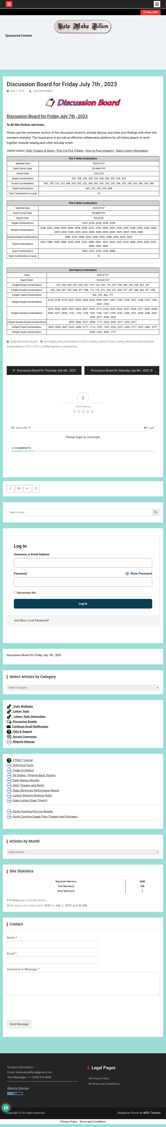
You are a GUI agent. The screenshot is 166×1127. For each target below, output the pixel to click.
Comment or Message (23, 969)
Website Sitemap (21, 741)
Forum (83, 341)
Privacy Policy (100, 1078)
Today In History (20, 770)
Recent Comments (22, 736)
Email (12, 953)
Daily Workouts (20, 706)
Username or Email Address (32, 554)
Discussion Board (68, 341)
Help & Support (19, 731)
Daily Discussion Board (23, 341)
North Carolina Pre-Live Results (30, 811)
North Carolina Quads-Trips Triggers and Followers (42, 816)
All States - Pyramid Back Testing (31, 775)
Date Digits (50, 341)
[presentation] (36, 1013)
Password (20, 573)
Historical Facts (20, 765)
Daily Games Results (23, 780)
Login (149, 427)
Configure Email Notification (27, 726)
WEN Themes (152, 1113)
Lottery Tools (18, 711)
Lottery (92, 341)
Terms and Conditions (105, 1083)
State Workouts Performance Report (33, 790)
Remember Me (25, 593)
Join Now (20, 620)
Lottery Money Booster (129, 341)
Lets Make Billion (43, 90)
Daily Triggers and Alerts (25, 785)
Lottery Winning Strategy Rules (29, 795)
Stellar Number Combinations (60, 346)
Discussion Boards (22, 721)
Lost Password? (38, 620)
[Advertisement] (75, 54)
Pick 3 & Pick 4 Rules (70, 150)
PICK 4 (38, 346)
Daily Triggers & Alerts (40, 150)
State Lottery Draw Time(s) (27, 800)
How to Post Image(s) (100, 150)
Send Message (19, 1024)
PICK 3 (29, 346)
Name (12, 937)
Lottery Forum (106, 341)
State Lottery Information (132, 150)
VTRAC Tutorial (20, 760)
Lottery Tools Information (26, 716)
